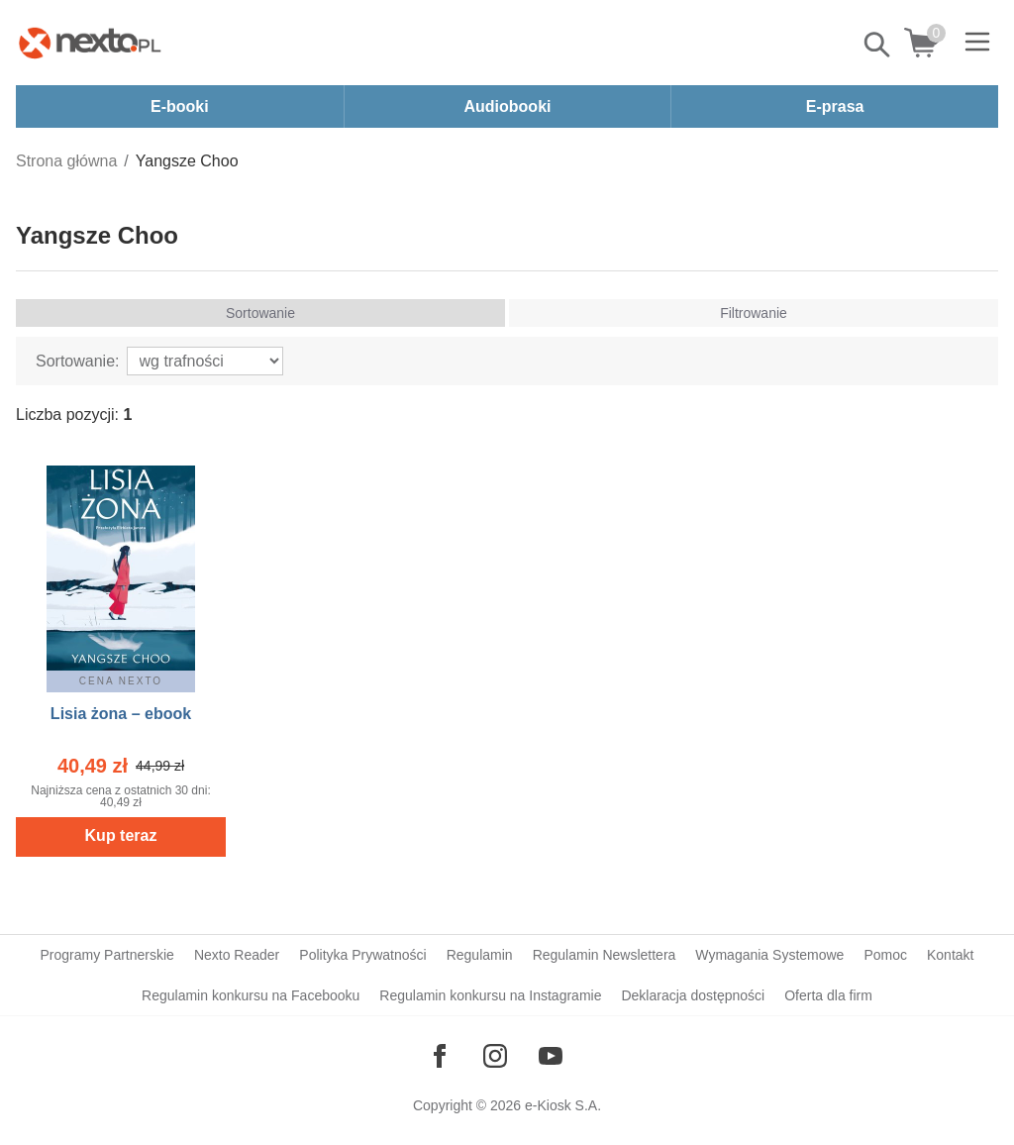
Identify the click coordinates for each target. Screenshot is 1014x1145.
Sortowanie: (78, 361)
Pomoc (885, 955)
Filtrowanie (753, 313)
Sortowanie (260, 313)
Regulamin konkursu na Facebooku (250, 995)
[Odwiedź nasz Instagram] (495, 1056)
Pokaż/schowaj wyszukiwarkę (878, 44)
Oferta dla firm (828, 995)
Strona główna (66, 161)
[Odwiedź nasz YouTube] (550, 1056)
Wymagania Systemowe (769, 955)
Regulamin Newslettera (604, 955)
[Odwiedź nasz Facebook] (440, 1056)
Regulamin (480, 955)
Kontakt (950, 955)
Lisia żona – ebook (121, 713)
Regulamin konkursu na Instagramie (490, 995)
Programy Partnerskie (107, 955)
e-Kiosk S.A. (563, 1105)
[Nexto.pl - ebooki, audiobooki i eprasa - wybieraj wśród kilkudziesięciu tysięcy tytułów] (90, 42)
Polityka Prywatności (362, 955)
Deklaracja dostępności (692, 995)
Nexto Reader (236, 955)
